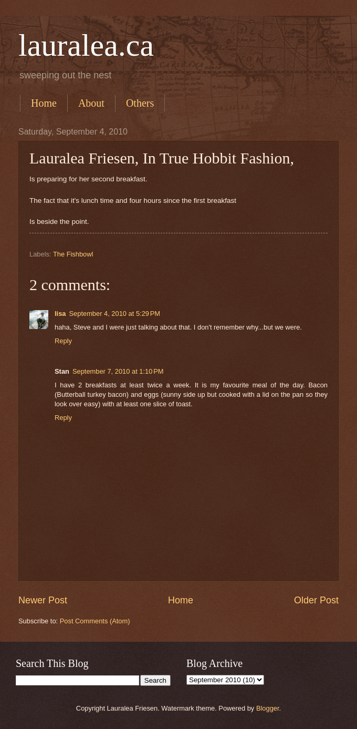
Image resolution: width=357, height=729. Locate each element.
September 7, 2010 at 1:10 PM (118, 371)
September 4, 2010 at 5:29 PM (114, 313)
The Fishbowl (73, 254)
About (91, 103)
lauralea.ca (86, 45)
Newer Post (42, 600)
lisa (60, 313)
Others (140, 103)
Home (44, 103)
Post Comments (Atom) (95, 621)
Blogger (267, 708)
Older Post (316, 600)
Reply (63, 341)
